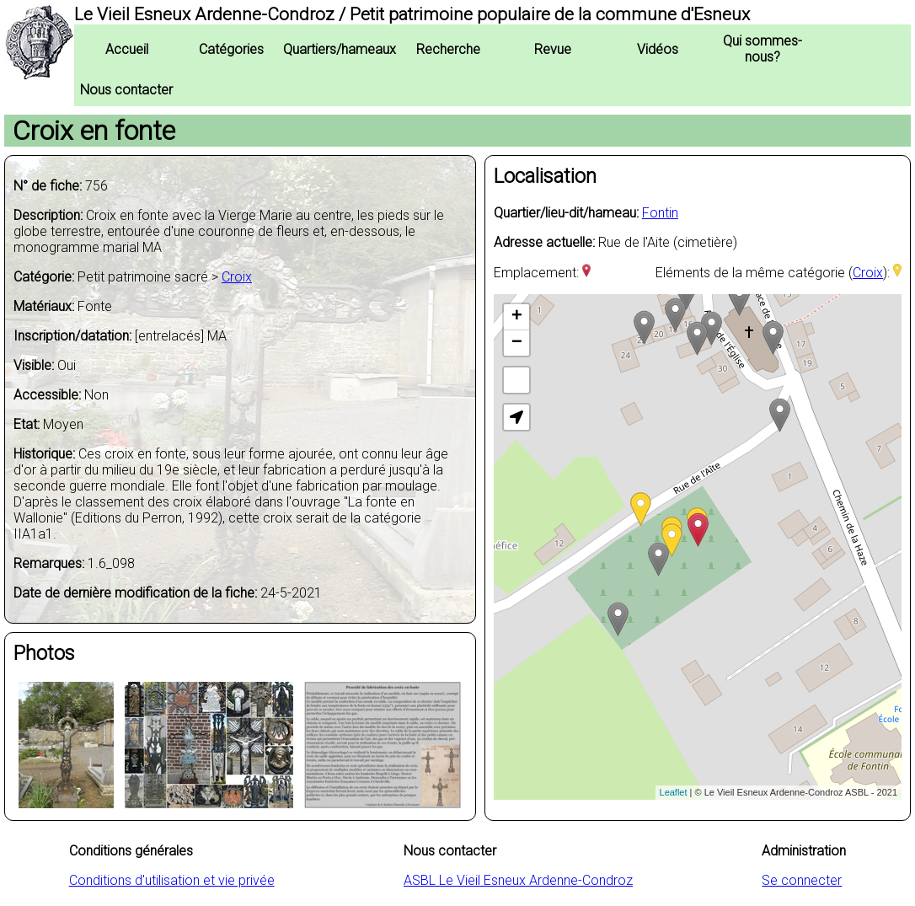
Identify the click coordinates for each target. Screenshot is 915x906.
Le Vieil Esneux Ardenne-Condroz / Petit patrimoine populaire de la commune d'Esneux (412, 14)
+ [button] (516, 317)
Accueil (126, 49)
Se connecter (802, 880)
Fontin (660, 213)
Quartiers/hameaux (339, 49)
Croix (237, 277)
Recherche (448, 49)
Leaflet (674, 792)
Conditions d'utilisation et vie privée (172, 880)
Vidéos (657, 49)
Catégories (231, 49)
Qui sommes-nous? (762, 49)
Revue (552, 49)
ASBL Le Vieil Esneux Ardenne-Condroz (518, 880)
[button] (516, 417)
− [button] (516, 343)
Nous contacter (126, 90)
